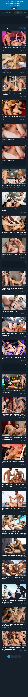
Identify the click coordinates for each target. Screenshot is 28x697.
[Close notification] (26, 5)
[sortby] (22, 28)
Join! (14, 8)
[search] (21, 12)
